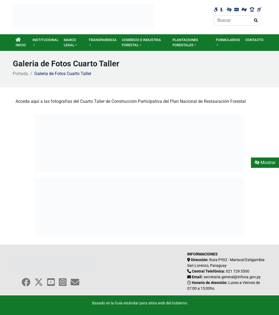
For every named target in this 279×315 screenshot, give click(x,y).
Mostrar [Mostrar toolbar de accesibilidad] (264, 162)
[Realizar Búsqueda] (256, 20)
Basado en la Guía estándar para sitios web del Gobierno (139, 303)
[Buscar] (231, 20)
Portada (20, 73)
